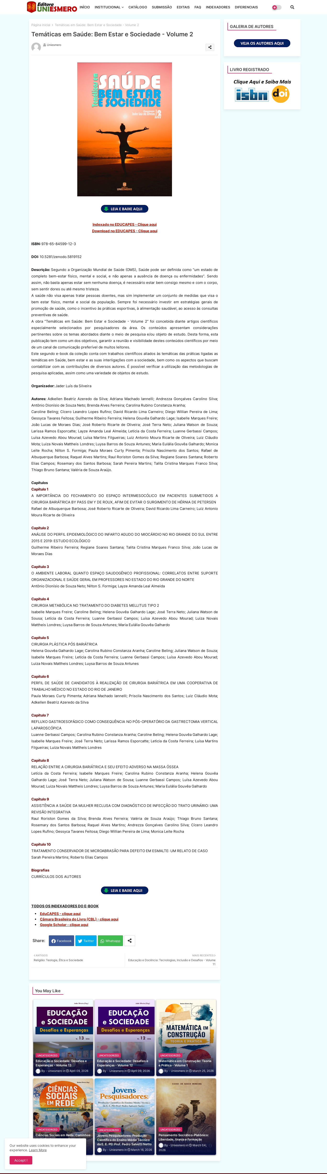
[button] (292, 7)
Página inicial (40, 25)
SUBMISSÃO (162, 7)
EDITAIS (183, 7)
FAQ (197, 7)
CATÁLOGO (137, 7)
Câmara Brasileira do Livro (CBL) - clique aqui (79, 919)
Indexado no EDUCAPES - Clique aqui (125, 224)
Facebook (64, 941)
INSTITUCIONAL (108, 7)
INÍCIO (85, 7)
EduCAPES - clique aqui (60, 913)
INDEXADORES (218, 7)
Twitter (88, 941)
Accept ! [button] (21, 1160)
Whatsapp (112, 941)
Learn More (38, 1150)
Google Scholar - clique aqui (64, 924)
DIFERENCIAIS (246, 7)
